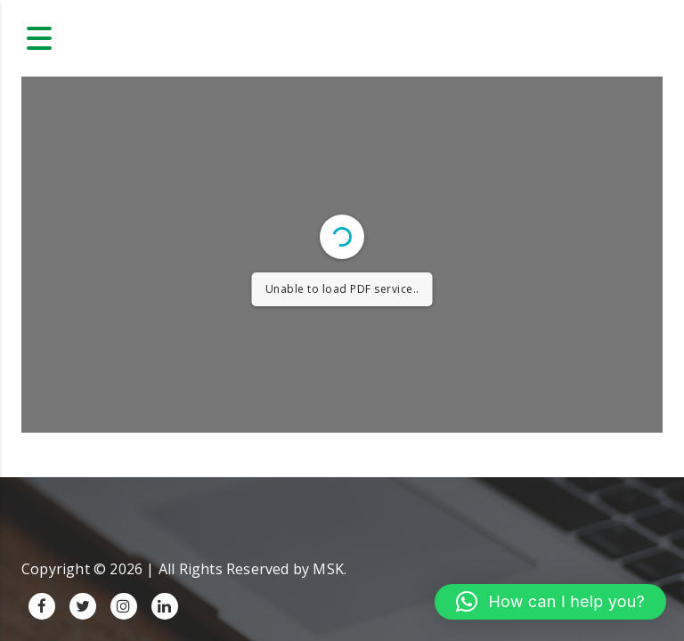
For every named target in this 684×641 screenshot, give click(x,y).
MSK (328, 569)
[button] (550, 602)
